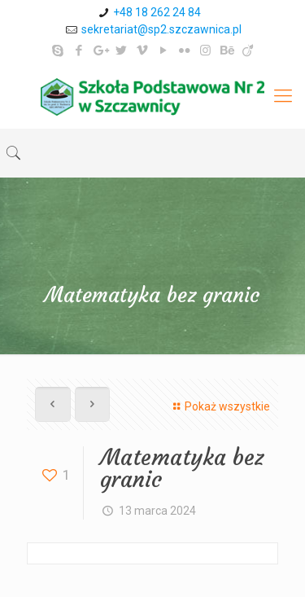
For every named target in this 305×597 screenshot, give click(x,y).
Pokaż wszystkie (219, 406)
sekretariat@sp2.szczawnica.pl (161, 29)
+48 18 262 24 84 (157, 12)
